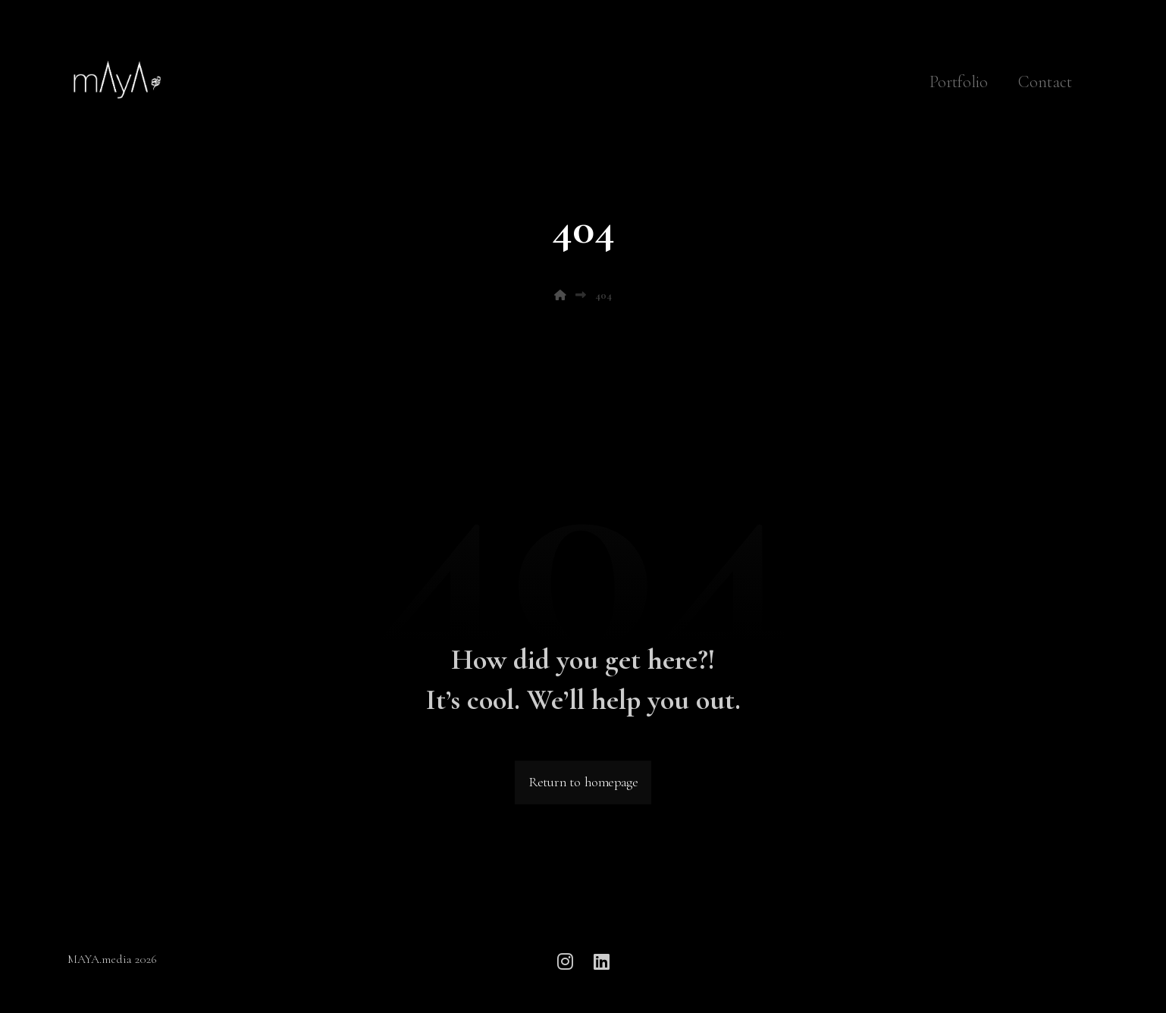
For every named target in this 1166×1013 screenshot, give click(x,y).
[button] (565, 961)
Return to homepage (583, 783)
